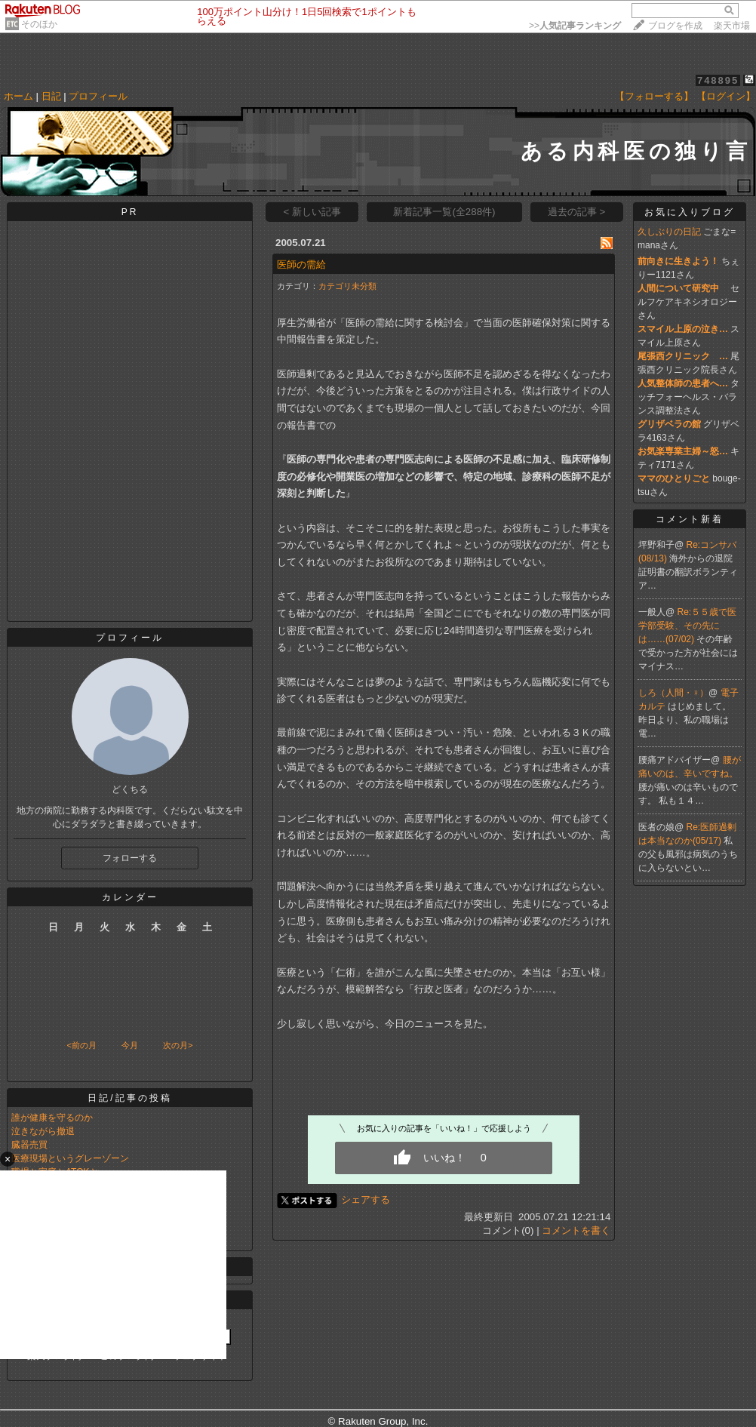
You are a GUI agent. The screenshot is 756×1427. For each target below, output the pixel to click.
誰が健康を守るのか (52, 1117)
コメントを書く (576, 1230)
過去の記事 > (577, 211)
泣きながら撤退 (43, 1131)
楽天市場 (732, 25)
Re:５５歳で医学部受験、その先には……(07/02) (687, 625)
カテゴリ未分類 (347, 286)
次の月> (177, 1045)
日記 (51, 96)
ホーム (18, 96)
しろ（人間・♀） (673, 692)
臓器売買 (29, 1144)
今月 (129, 1045)
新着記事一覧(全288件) (444, 211)
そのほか (39, 24)
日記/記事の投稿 (129, 1098)
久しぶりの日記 (669, 231)
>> (575, 25)
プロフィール (98, 96)
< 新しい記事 (313, 211)
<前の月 (81, 1045)
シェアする (365, 1199)
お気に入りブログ (689, 212)
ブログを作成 (675, 25)
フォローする (130, 858)
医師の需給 (301, 264)
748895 (718, 80)
